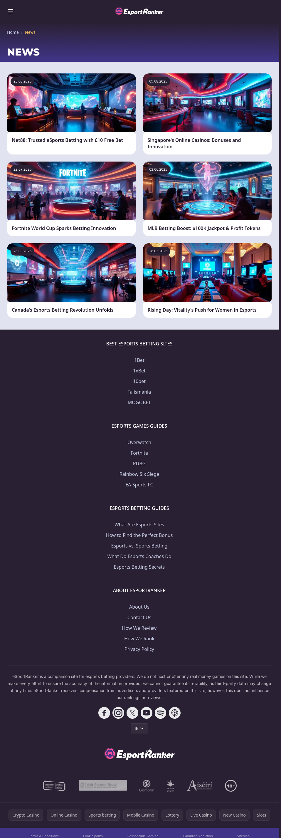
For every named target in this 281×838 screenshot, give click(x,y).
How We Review (139, 628)
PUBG (139, 463)
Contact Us (139, 617)
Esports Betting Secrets (139, 567)
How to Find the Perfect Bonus (139, 535)
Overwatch (139, 442)
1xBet (139, 370)
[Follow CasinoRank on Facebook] (104, 713)
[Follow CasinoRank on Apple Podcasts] (175, 713)
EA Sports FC (139, 484)
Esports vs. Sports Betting (139, 546)
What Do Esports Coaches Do (139, 556)
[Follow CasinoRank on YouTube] (146, 713)
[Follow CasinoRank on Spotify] (160, 713)
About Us (139, 607)
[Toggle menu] (10, 11)
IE (139, 728)
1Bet (139, 360)
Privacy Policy (139, 649)
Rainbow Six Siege (139, 474)
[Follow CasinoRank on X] (132, 713)
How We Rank (139, 638)
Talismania (139, 392)
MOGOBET (139, 402)
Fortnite (139, 453)
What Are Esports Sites (139, 524)
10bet (139, 381)
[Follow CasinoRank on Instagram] (118, 713)
